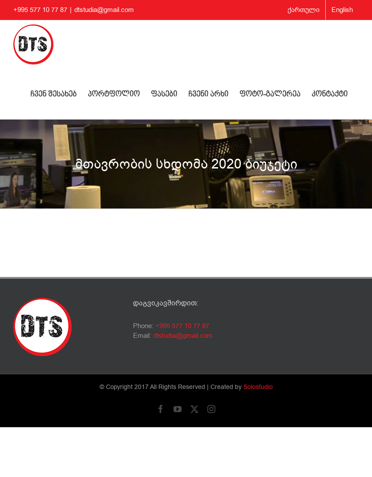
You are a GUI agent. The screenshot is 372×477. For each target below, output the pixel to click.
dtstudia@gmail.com (104, 9)
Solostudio (258, 387)
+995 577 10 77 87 (182, 325)
